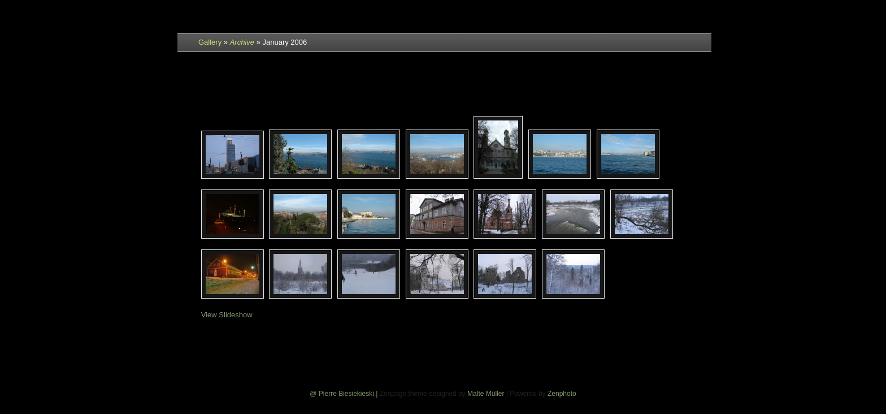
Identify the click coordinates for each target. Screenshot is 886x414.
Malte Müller (485, 394)
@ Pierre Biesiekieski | (344, 394)
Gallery (210, 42)
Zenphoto (562, 394)
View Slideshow (227, 314)
